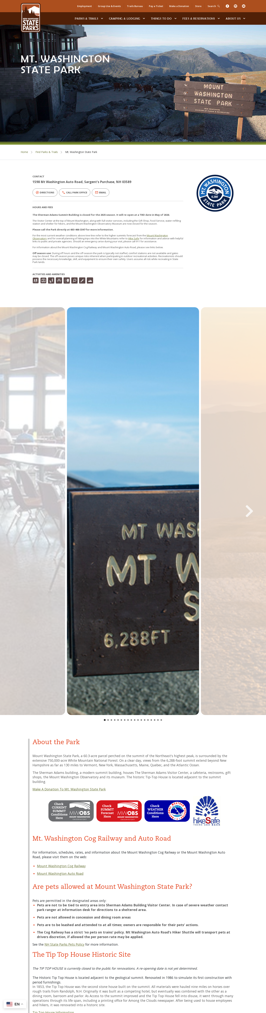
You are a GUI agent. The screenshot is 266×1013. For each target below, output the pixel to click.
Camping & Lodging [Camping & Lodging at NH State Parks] (124, 18)
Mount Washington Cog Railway (61, 866)
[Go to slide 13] (144, 720)
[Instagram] (235, 6)
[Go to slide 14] (148, 720)
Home (24, 152)
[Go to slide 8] (128, 720)
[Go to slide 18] (161, 720)
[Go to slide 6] (121, 720)
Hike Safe (133, 238)
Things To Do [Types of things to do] (161, 18)
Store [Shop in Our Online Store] (198, 6)
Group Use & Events (109, 6)
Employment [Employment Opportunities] (84, 6)
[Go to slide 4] (114, 720)
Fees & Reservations (199, 18)
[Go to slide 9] (131, 720)
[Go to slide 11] (138, 720)
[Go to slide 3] (111, 720)
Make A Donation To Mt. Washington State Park (69, 789)
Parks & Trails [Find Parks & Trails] (86, 18)
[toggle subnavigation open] (102, 18)
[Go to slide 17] (158, 720)
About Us (233, 18)
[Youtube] (243, 6)
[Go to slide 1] (105, 720)
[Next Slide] (236, 511)
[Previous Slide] (30, 511)
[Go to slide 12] (141, 720)
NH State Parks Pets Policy (64, 944)
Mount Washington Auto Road (60, 873)
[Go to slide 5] (118, 720)
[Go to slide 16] (154, 720)
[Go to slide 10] (134, 720)
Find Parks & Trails (46, 152)
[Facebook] (227, 6)
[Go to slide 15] (151, 720)
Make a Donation (179, 6)
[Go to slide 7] (124, 720)
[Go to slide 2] (108, 720)
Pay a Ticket (156, 6)
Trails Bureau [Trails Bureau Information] (135, 6)
